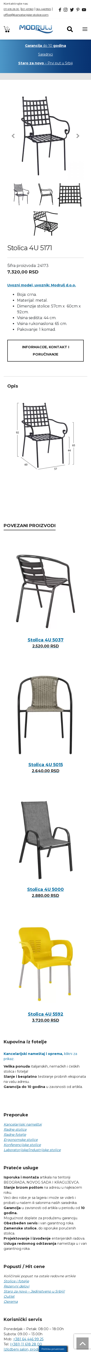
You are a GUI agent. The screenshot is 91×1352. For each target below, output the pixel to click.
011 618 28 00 (12, 9)
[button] (13, 136)
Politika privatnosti (52, 1349)
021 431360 (27, 9)
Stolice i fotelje (16, 1281)
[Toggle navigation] (85, 29)
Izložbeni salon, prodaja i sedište (30, 1349)
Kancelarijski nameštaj (23, 1124)
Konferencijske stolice (22, 1145)
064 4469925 (43, 9)
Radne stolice (15, 1129)
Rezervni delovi (16, 1286)
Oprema (11, 1301)
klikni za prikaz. (40, 1056)
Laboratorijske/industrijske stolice (32, 1150)
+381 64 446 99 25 (28, 1339)
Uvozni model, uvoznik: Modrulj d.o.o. (41, 285)
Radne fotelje (15, 1134)
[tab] (45, 386)
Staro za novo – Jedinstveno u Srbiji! (34, 1291)
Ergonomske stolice (21, 1139)
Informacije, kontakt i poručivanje (45, 351)
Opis (12, 386)
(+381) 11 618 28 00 (26, 1344)
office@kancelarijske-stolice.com (26, 15)
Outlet (9, 1296)
